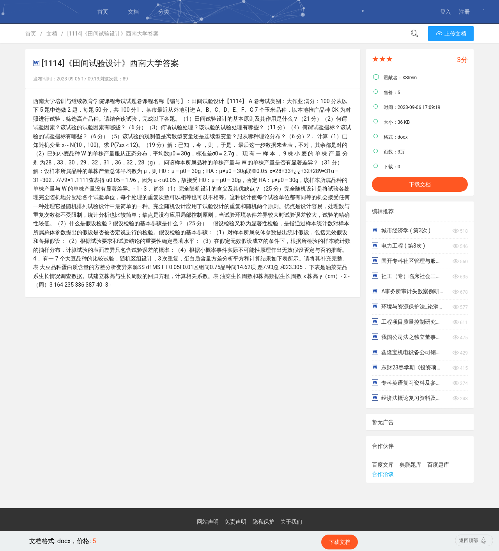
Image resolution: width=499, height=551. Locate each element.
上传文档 (450, 33)
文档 (133, 12)
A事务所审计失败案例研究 (408, 291)
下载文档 (420, 184)
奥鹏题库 (410, 465)
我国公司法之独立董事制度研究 (408, 336)
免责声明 (235, 522)
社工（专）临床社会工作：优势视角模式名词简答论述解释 (408, 276)
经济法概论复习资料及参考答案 (408, 397)
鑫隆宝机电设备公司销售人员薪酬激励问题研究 (408, 352)
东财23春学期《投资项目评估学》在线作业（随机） (408, 367)
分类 (163, 12)
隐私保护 (263, 522)
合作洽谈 (383, 474)
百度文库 (383, 465)
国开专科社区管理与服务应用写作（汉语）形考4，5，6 (408, 260)
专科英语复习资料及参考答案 (408, 382)
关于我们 (291, 522)
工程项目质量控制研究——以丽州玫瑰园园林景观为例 (408, 321)
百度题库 (438, 465)
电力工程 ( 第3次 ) (398, 245)
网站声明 (208, 522)
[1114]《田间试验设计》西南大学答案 (113, 33)
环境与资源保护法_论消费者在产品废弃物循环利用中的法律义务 (408, 306)
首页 (102, 12)
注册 (464, 12)
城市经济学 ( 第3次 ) (401, 230)
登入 (445, 12)
